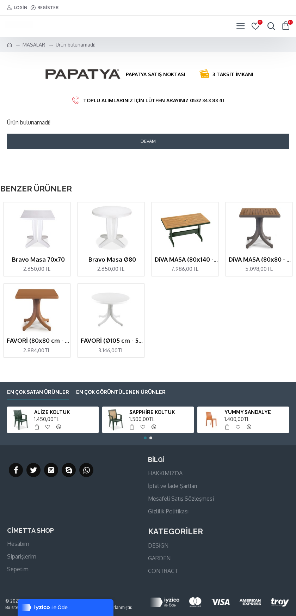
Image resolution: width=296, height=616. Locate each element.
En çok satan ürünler (38, 392)
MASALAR (34, 45)
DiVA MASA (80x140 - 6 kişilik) (186, 259)
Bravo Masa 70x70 (38, 259)
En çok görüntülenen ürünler (121, 392)
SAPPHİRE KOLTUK (152, 412)
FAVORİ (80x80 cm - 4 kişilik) (38, 340)
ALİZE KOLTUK (52, 412)
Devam (148, 141)
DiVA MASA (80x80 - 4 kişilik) (260, 259)
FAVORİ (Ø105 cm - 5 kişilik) (112, 340)
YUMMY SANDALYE (247, 412)
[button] (145, 438)
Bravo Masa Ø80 (112, 259)
